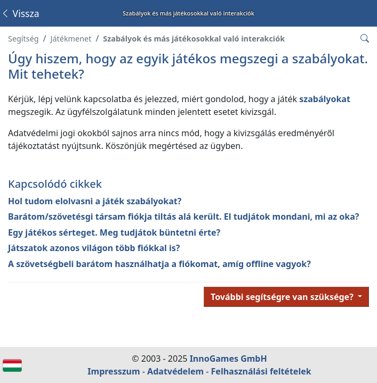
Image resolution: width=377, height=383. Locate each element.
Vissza (20, 13)
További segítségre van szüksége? (283, 297)
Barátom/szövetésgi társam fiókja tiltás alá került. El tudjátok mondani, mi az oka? (183, 216)
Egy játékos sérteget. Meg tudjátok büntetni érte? (114, 232)
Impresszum (113, 371)
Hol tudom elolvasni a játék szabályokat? (94, 201)
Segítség (23, 39)
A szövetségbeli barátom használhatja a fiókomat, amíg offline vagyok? (159, 264)
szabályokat (324, 99)
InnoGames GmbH (228, 358)
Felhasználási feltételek (261, 371)
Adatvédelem (175, 371)
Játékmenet (71, 39)
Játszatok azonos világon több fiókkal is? (94, 248)
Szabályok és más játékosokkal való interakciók (194, 39)
